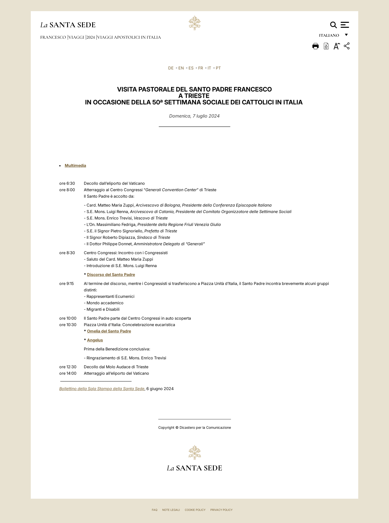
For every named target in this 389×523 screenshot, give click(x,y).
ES (191, 67)
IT (209, 67)
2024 (91, 37)
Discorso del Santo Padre (111, 274)
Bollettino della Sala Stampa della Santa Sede (101, 388)
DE (171, 67)
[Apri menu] (344, 25)
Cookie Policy (195, 510)
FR (200, 67)
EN (181, 67)
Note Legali (171, 510)
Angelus (95, 340)
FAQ (154, 510)
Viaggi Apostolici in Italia (129, 37)
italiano (330, 36)
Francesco (53, 37)
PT (218, 67)
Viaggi (76, 37)
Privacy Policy (221, 510)
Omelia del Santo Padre (109, 331)
